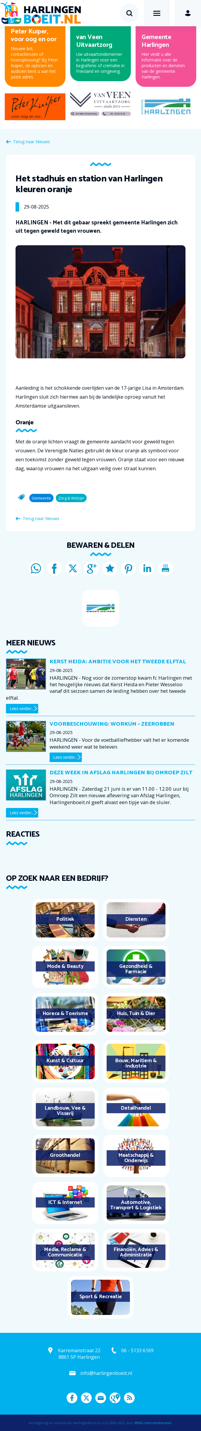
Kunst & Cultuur (65, 1060)
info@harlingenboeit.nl (106, 1373)
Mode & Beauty (65, 966)
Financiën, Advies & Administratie (135, 1252)
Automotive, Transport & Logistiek (136, 1205)
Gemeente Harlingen (156, 41)
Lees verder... (21, 708)
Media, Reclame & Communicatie (65, 1252)
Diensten (135, 919)
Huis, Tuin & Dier (136, 1013)
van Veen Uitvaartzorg (94, 41)
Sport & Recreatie (100, 1296)
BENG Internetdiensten (153, 1423)
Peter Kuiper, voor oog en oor (33, 35)
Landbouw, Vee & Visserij (65, 1111)
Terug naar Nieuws (31, 141)
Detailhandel (136, 1108)
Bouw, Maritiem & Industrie (136, 1063)
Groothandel (65, 1155)
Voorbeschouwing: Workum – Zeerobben (112, 724)
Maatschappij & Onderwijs (136, 1158)
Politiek (65, 919)
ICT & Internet (65, 1202)
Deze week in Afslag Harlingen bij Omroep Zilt (121, 772)
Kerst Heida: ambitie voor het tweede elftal (118, 661)
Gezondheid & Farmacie (135, 969)
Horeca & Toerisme (65, 1013)
